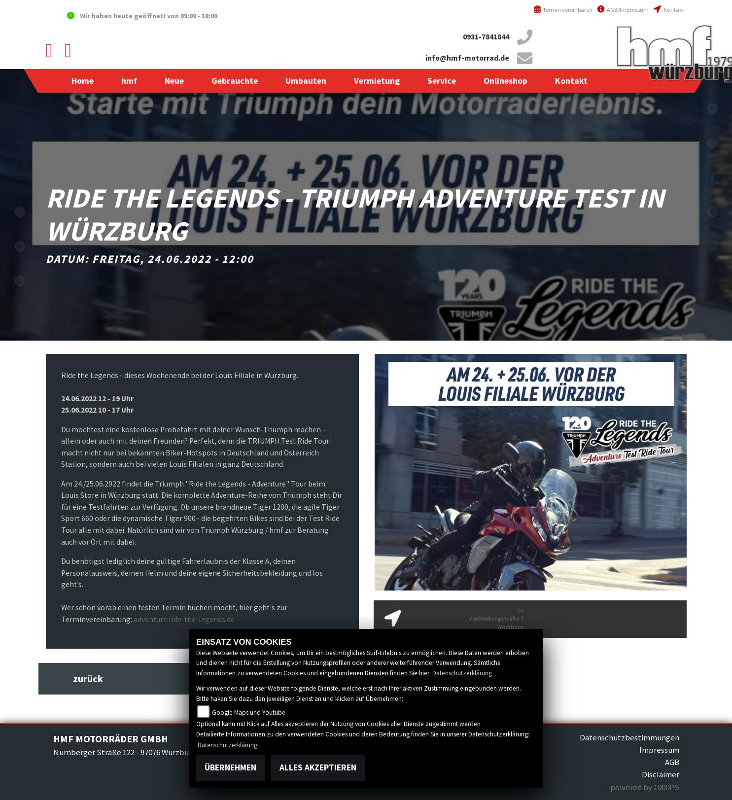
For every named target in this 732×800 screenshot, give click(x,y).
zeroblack (20, 177)
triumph (20, 143)
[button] (129, 80)
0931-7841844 (486, 36)
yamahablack (20, 74)
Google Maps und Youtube (248, 712)
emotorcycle (20, 212)
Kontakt (669, 9)
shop (20, 281)
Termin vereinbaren (563, 9)
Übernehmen (230, 767)
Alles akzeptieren (317, 767)
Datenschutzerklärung (462, 673)
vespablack (20, 108)
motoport (20, 246)
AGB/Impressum (623, 9)
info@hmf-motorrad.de (467, 58)
